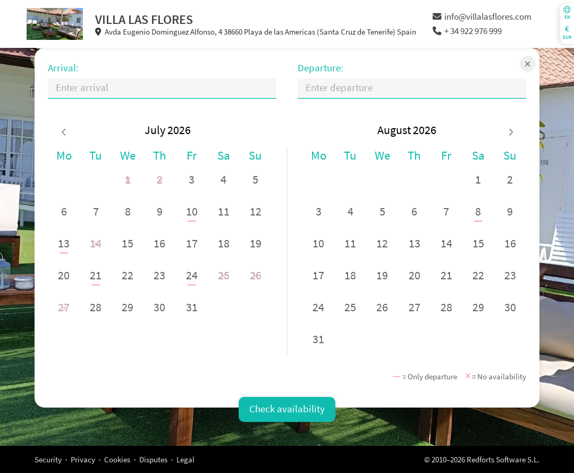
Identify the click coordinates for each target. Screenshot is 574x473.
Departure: (320, 68)
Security (48, 459)
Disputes (153, 459)
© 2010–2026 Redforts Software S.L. (481, 459)
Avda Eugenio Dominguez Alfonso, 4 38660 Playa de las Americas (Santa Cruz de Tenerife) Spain (256, 32)
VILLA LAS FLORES (144, 19)
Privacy (83, 459)
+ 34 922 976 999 (467, 31)
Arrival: (63, 68)
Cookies (117, 459)
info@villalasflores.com (482, 16)
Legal (185, 459)
